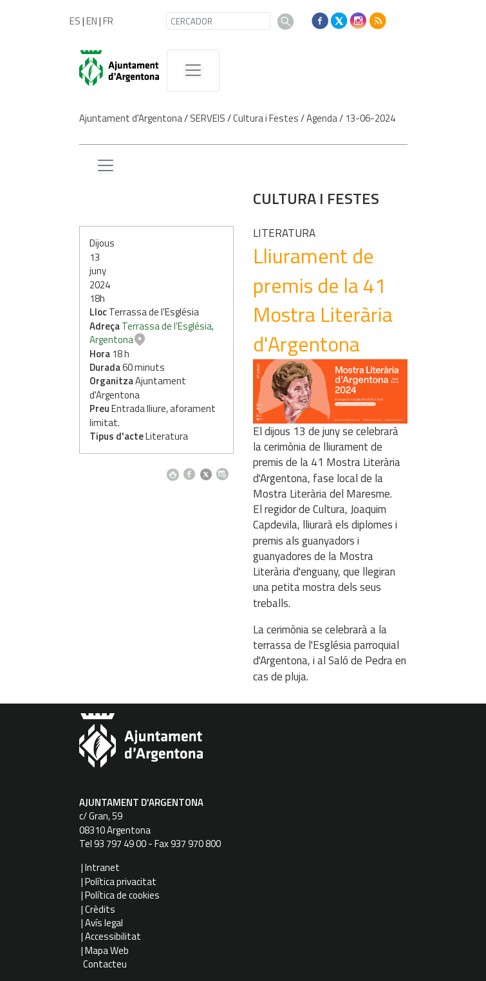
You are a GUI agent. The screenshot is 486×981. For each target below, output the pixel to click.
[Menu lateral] (105, 166)
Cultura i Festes (266, 118)
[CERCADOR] (218, 21)
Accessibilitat (113, 936)
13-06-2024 (370, 118)
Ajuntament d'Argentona (130, 118)
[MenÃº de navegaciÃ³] (193, 71)
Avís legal (104, 922)
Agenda (321, 118)
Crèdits (100, 909)
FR (108, 21)
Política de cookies (122, 895)
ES (75, 21)
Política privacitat (120, 881)
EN (91, 21)
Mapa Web (107, 950)
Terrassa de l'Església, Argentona (325, 333)
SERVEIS (207, 118)
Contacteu (105, 964)
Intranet (102, 867)
